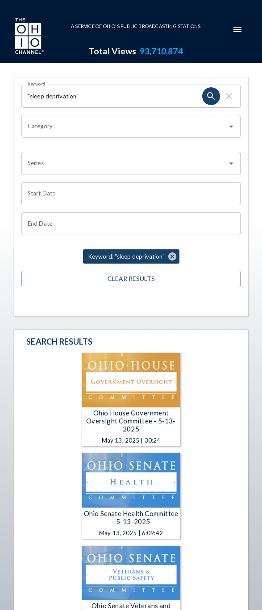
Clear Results (131, 279)
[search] (211, 96)
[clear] (229, 96)
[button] (131, 256)
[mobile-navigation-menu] (237, 29)
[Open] (231, 126)
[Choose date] (127, 193)
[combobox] (124, 126)
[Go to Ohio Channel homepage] (29, 37)
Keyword (37, 83)
